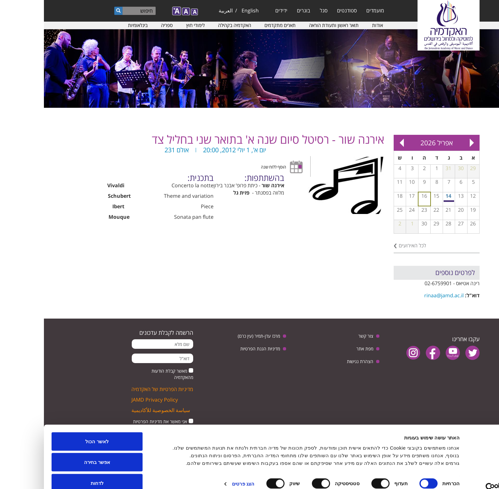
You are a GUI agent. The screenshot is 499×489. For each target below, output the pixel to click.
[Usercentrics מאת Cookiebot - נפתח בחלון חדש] (458, 476)
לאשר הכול (53, 430)
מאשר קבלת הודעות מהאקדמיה (128, 374)
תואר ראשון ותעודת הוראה (290, 25)
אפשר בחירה (53, 451)
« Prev (427, 142)
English (206, 10)
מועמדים (331, 10)
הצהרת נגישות (316, 361)
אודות (333, 25)
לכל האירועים (368, 245)
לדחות (53, 472)
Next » (357, 142)
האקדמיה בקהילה (190, 25)
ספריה (123, 25)
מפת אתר (321, 349)
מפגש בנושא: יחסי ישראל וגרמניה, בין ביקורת (405, 201)
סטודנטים (303, 10)
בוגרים (259, 10)
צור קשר (321, 336)
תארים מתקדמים (236, 25)
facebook (389, 353)
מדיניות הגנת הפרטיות (216, 349)
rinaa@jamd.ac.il (400, 295)
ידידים (237, 10)
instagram (369, 353)
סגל (280, 10)
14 (404, 195)
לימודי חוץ (151, 25)
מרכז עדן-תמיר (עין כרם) (215, 336)
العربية (182, 10)
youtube (409, 353)
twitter (428, 353)
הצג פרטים (199, 472)
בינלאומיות (94, 25)
